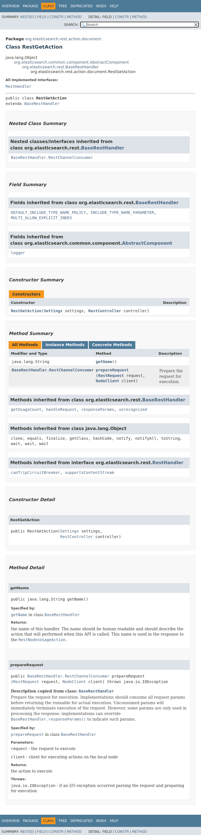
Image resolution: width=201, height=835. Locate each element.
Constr (56, 17)
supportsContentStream (89, 472)
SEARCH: (71, 25)
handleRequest (61, 409)
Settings (53, 311)
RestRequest (111, 375)
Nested (26, 17)
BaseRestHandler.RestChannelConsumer (52, 157)
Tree (62, 6)
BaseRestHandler (41, 103)
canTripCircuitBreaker (35, 472)
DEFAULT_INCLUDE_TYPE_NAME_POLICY (48, 212)
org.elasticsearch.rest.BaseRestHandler (60, 67)
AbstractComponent (147, 243)
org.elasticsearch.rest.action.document (63, 39)
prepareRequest (112, 370)
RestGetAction (26, 311)
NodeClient (107, 381)
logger (18, 253)
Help (114, 6)
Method (74, 17)
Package (30, 6)
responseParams (97, 409)
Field (41, 17)
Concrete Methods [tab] (112, 344)
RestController (104, 311)
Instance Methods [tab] (64, 344)
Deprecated (81, 6)
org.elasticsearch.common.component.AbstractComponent (71, 62)
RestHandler (18, 86)
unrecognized (133, 409)
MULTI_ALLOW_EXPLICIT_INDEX (41, 218)
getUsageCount (26, 409)
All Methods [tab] (25, 344)
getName (104, 361)
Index (101, 6)
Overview (10, 6)
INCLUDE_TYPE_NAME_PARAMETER (122, 212)
